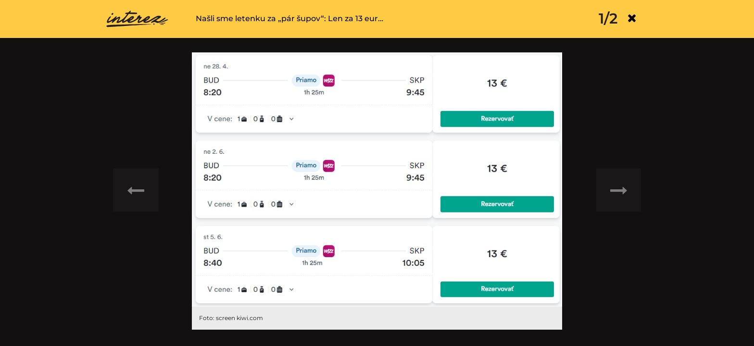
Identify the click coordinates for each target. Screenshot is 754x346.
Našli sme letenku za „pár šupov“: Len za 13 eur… (289, 18)
